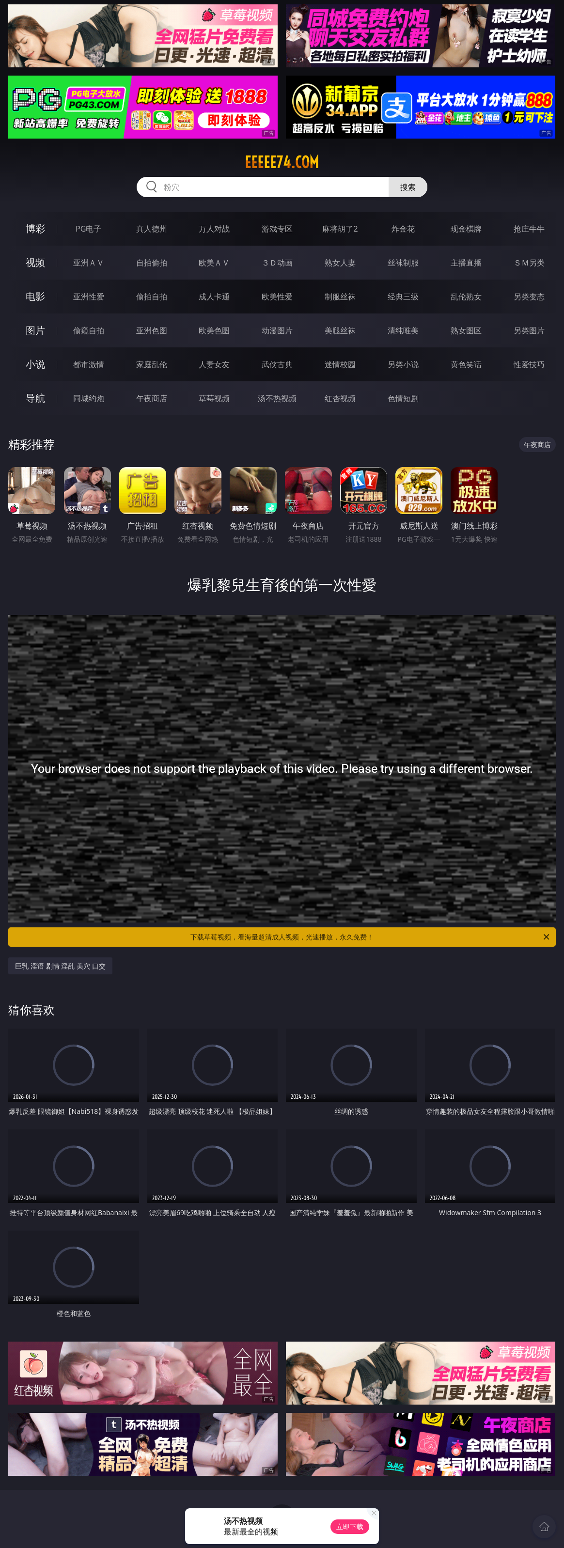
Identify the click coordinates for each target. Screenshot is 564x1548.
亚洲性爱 (88, 296)
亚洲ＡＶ (88, 262)
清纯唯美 (403, 330)
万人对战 (214, 228)
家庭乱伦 (151, 364)
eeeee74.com (282, 162)
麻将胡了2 (340, 228)
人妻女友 (214, 364)
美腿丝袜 (340, 330)
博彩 (35, 228)
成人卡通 (214, 296)
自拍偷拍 (151, 262)
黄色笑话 (466, 364)
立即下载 (349, 1526)
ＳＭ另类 (529, 262)
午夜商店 (151, 398)
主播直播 (466, 262)
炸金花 (403, 228)
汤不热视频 (277, 398)
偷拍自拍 (151, 296)
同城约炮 (88, 398)
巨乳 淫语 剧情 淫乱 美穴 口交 (60, 965)
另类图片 (529, 330)
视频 (35, 262)
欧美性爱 (277, 296)
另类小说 (403, 364)
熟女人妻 (340, 262)
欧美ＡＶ (214, 262)
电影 (35, 296)
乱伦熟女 (466, 296)
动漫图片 (277, 330)
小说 (35, 364)
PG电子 (88, 228)
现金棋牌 (466, 228)
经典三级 (403, 296)
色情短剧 (403, 398)
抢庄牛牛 (529, 228)
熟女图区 (466, 330)
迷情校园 (340, 364)
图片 (35, 330)
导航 (35, 398)
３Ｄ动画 (277, 262)
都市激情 (88, 364)
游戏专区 (277, 228)
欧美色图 (214, 330)
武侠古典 (277, 364)
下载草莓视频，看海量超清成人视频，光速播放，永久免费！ (370, 937)
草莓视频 (214, 398)
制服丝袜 (340, 296)
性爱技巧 (529, 364)
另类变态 (529, 296)
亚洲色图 (151, 330)
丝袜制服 (403, 262)
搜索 (408, 187)
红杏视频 (340, 398)
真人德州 (151, 228)
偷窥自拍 (88, 330)
